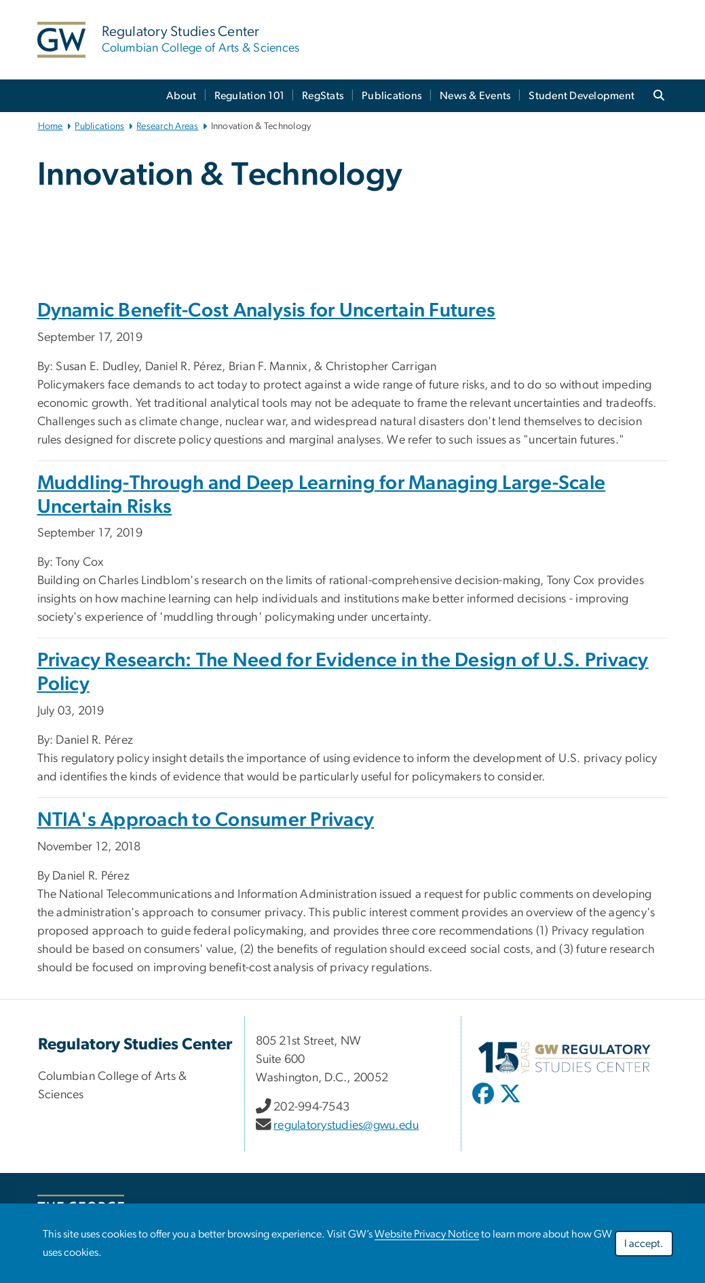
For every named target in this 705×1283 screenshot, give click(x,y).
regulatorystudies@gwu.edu (346, 1125)
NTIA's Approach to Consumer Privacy (206, 820)
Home (50, 126)
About (181, 95)
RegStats (323, 95)
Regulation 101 (249, 95)
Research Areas (167, 126)
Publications (392, 95)
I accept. (644, 1243)
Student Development (581, 95)
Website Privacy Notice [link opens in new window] (427, 1234)
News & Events (475, 95)
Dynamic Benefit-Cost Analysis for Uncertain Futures (266, 311)
